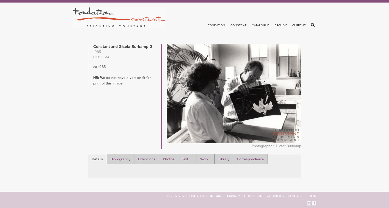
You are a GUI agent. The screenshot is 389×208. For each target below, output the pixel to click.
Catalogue (260, 25)
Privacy (233, 196)
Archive (280, 25)
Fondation (216, 25)
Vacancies (275, 196)
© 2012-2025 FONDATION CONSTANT (195, 196)
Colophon (253, 196)
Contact (295, 196)
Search (313, 25)
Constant (238, 25)
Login (311, 196)
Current (299, 25)
